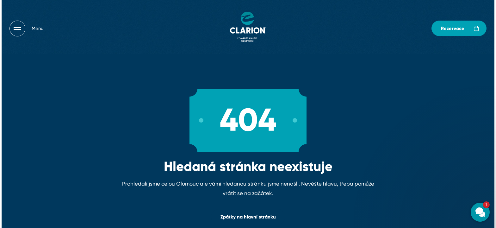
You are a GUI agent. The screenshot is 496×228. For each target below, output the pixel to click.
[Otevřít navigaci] (26, 28)
